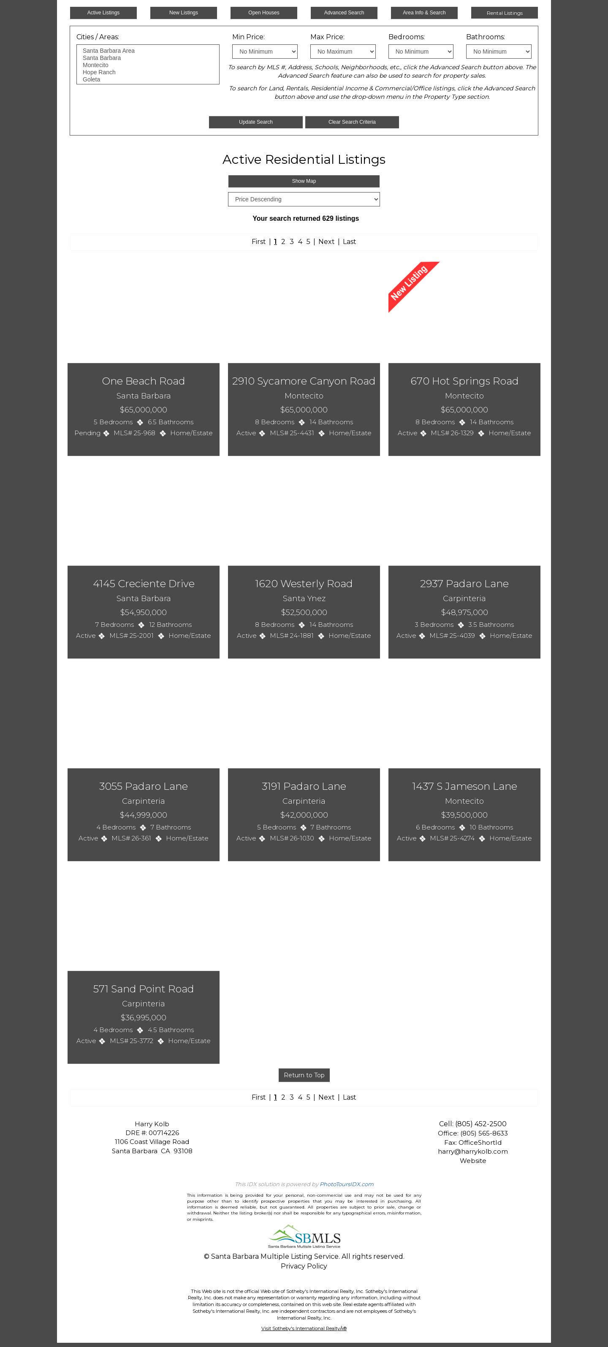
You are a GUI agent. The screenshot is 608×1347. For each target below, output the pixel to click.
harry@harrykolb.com (473, 1151)
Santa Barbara (148, 58)
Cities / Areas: (97, 37)
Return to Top (304, 1075)
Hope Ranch (148, 72)
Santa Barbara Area (148, 50)
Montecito (148, 65)
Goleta (148, 79)
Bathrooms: (485, 37)
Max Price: (327, 37)
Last (349, 242)
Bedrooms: (406, 37)
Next (326, 242)
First (259, 242)
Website (473, 1161)
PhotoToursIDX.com (347, 1184)
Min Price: (248, 37)
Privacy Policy (304, 1266)
